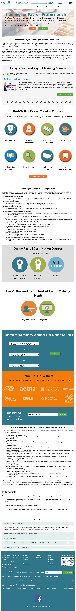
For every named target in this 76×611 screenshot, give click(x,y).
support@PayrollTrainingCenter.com (12, 567)
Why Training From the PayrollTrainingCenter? (36, 547)
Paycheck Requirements (47, 132)
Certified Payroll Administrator (16, 79)
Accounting (11, 580)
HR (2, 580)
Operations (26, 561)
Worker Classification (29, 132)
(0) (73, 3)
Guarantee (51, 559)
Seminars (38, 559)
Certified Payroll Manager (38, 268)
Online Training (22, 588)
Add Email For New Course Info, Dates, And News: (30, 572)
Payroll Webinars (47, 311)
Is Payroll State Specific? (36, 538)
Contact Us (51, 564)
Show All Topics (38, 176)
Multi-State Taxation (47, 159)
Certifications (50, 7)
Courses (39, 7)
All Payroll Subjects (68, 588)
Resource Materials (36, 588)
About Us (50, 557)
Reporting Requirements (11, 159)
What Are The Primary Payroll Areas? (36, 523)
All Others (56, 267)
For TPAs (62, 580)
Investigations (29, 158)
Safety (71, 580)
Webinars (38, 557)
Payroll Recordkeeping (65, 159)
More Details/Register (65, 94)
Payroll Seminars (29, 311)
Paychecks (25, 559)
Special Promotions (7, 588)
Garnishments (65, 131)
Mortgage (29, 580)
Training (32, 28)
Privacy (50, 561)
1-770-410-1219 (7, 564)
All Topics (25, 557)
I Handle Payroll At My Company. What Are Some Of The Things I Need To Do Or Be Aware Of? (36, 543)
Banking (20, 580)
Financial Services (51, 580)
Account (60, 3)
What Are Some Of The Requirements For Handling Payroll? (36, 533)
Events (60, 7)
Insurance (39, 580)
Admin (20, 7)
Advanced (29, 7)
